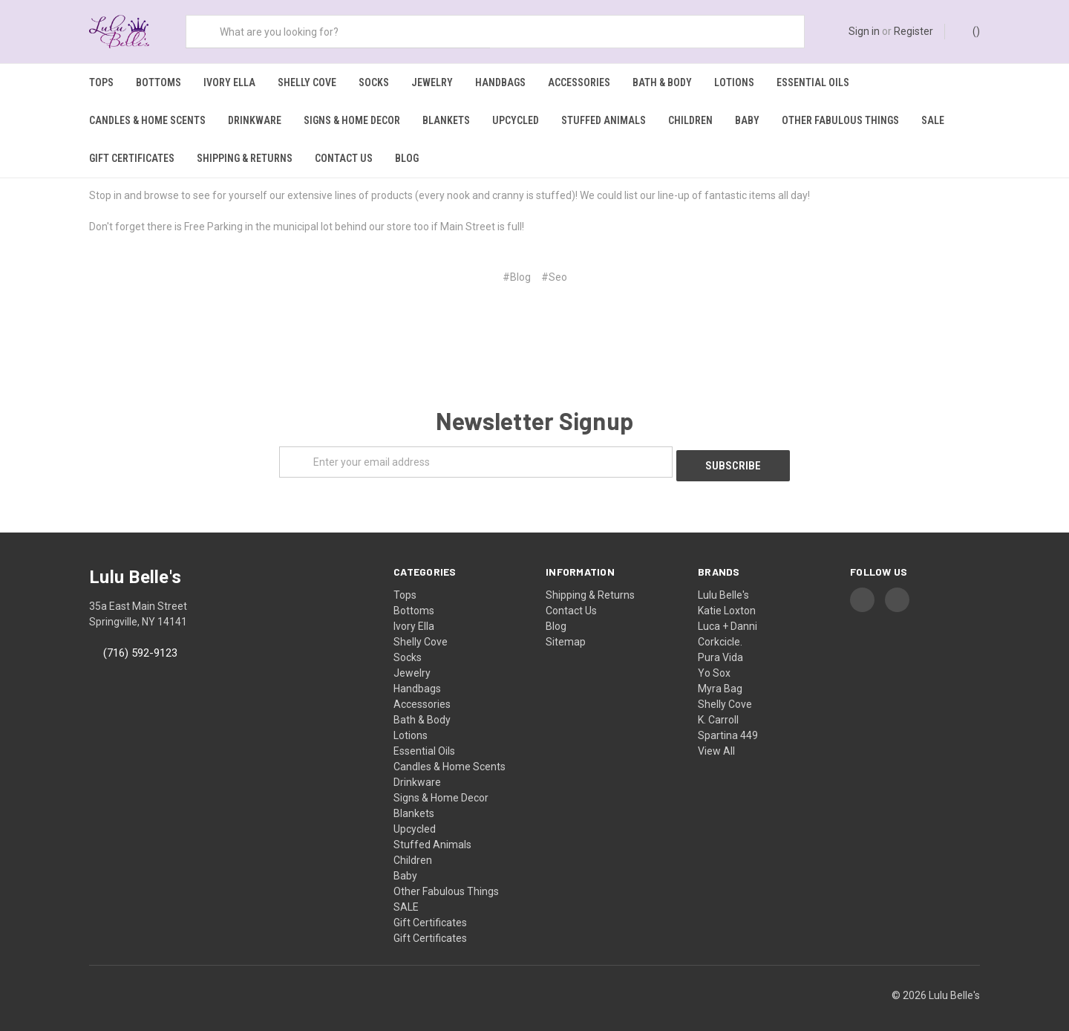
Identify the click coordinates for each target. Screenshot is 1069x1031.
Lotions (734, 82)
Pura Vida (720, 647)
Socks (374, 82)
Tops (101, 82)
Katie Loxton (727, 600)
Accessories (579, 82)
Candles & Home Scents (147, 120)
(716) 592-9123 (140, 642)
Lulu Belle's (723, 585)
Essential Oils (813, 82)
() (969, 30)
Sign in (864, 31)
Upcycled (515, 120)
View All (716, 741)
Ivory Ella (229, 82)
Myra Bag (720, 678)
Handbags (500, 82)
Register (913, 31)
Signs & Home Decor (352, 120)
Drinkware (254, 120)
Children (690, 120)
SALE (932, 120)
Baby (747, 120)
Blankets (446, 120)
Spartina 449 (728, 725)
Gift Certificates (131, 158)
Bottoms (158, 82)
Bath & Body (662, 82)
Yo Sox (714, 663)
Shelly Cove (307, 82)
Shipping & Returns (244, 158)
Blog (407, 158)
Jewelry (432, 82)
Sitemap (566, 631)
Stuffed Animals (603, 120)
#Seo (554, 270)
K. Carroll (718, 709)
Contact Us (344, 158)
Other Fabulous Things (840, 120)
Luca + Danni (727, 616)
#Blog (517, 270)
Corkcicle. (720, 631)
